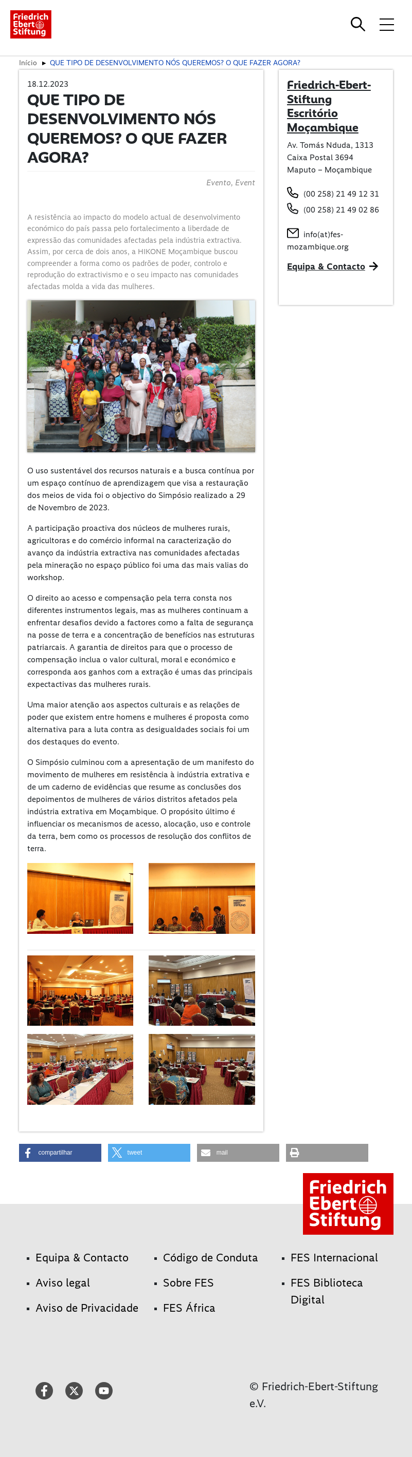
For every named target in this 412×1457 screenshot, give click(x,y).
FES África (189, 1308)
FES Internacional (334, 1257)
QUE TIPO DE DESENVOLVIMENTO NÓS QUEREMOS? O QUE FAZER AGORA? (175, 63)
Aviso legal (62, 1283)
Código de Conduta (210, 1257)
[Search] (359, 24)
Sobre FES (188, 1283)
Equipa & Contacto (326, 266)
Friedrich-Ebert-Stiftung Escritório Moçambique (329, 106)
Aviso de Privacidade (86, 1308)
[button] (60, 1153)
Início (28, 63)
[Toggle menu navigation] (387, 24)
